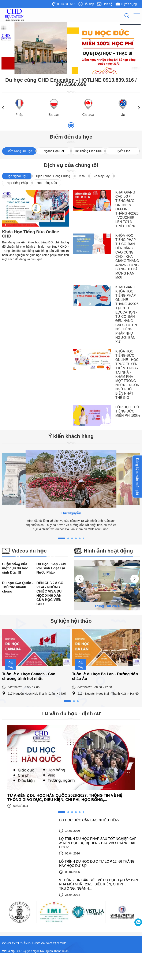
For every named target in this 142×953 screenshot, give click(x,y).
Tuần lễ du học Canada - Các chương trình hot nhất (28, 635)
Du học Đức (12, 867)
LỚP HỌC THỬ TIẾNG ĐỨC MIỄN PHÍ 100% (127, 411)
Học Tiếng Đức (47, 182)
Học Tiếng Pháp (17, 182)
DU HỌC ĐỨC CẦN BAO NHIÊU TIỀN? (89, 722)
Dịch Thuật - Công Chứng (53, 176)
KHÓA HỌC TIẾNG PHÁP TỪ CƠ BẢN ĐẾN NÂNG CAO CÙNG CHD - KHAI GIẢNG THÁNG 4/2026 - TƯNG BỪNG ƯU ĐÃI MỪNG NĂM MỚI (127, 256)
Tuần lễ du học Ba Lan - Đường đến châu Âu (105, 635)
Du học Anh (12, 901)
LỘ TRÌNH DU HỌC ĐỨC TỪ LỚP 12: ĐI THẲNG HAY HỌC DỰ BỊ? (97, 765)
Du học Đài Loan (15, 907)
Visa (82, 176)
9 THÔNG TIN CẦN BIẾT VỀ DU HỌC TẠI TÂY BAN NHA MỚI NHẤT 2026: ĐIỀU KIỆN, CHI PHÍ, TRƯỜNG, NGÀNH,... (98, 786)
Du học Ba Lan (14, 879)
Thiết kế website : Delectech (124, 947)
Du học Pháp (13, 873)
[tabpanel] (71, 490)
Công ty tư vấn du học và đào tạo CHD (100, 935)
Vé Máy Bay (101, 176)
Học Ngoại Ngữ (17, 176)
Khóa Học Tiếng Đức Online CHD (30, 234)
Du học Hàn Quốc (16, 884)
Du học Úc (11, 913)
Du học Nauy (13, 918)
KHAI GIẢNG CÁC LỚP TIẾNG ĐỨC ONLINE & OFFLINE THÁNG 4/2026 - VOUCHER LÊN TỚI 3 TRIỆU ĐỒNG (126, 209)
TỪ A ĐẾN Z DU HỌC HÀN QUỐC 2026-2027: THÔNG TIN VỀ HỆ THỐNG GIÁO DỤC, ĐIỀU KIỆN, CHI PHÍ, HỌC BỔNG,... (64, 699)
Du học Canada (15, 896)
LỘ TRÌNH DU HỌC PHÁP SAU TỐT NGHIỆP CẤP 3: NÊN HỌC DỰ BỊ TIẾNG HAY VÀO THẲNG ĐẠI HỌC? (98, 745)
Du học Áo (11, 890)
